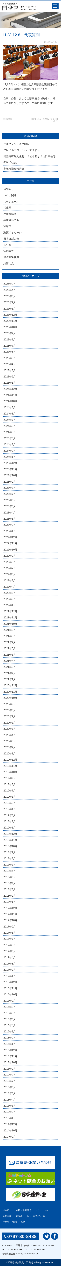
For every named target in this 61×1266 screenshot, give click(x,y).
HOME (5, 1210)
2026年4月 (9, 290)
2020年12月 (10, 685)
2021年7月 (9, 642)
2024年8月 (9, 413)
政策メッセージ (12, 232)
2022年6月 (9, 574)
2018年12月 (10, 834)
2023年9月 (9, 481)
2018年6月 (9, 871)
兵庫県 (7, 207)
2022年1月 (9, 605)
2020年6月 (9, 722)
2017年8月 (9, 932)
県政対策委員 (11, 257)
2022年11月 (10, 543)
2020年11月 (10, 691)
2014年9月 (9, 1136)
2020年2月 (9, 747)
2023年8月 (9, 487)
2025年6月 (9, 351)
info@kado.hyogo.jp (28, 1253)
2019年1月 (9, 827)
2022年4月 (9, 586)
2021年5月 (9, 654)
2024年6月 (9, 426)
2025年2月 (9, 376)
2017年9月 (9, 926)
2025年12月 (10, 314)
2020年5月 (9, 728)
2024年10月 (10, 401)
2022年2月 (9, 599)
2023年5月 (9, 506)
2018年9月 (9, 852)
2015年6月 (9, 1087)
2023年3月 (9, 518)
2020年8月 (9, 710)
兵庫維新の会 (11, 220)
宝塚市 (7, 226)
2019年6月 (9, 796)
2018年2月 (9, 895)
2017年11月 (10, 914)
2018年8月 (9, 858)
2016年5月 (9, 1019)
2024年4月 (9, 438)
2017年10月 (10, 920)
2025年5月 (9, 358)
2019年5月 (9, 803)
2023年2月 (9, 524)
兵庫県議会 (9, 214)
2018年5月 (9, 877)
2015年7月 (9, 1081)
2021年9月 (9, 630)
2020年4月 (9, 735)
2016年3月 (9, 1031)
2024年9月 (9, 407)
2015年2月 (9, 1112)
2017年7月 (9, 938)
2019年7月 (9, 790)
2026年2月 (9, 302)
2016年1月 (9, 1044)
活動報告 (8, 251)
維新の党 (8, 263)
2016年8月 (9, 1007)
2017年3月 (9, 963)
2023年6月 (9, 500)
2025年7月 (9, 345)
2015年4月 (9, 1099)
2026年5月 (9, 283)
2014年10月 (10, 1130)
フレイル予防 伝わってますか (21, 150)
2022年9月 (9, 555)
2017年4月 (9, 957)
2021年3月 (9, 667)
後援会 (19, 1216)
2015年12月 (10, 1050)
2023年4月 (9, 512)
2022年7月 (9, 568)
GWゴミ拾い (10, 162)
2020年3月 (9, 741)
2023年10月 (10, 475)
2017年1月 (9, 976)
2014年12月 (10, 1124)
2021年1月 (9, 679)
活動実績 (7, 1216)
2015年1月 (9, 1118)
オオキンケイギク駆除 (16, 144)
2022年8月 (9, 562)
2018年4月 (9, 883)
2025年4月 (9, 364)
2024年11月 (10, 395)
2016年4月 (9, 1025)
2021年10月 (10, 623)
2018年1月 (9, 901)
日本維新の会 (11, 238)
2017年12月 (10, 908)
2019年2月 (9, 821)
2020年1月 (9, 753)
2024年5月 (9, 432)
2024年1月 (9, 457)
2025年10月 (10, 327)
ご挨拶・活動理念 (22, 1210)
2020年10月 (10, 698)
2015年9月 (9, 1068)
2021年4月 (9, 660)
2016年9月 (9, 1000)
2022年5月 (9, 580)
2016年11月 (10, 988)
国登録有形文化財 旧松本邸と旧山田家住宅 (29, 156)
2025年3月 (9, 370)
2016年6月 (9, 1013)
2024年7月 (9, 420)
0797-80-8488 (15, 1249)
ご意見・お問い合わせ (13, 1222)
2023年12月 (10, 463)
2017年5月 (9, 951)
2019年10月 (10, 772)
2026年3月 (9, 296)
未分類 (7, 245)
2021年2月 (9, 673)
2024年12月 (10, 389)
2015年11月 (10, 1056)
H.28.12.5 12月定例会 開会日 (44, 120)
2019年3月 (9, 815)
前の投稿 (7, 119)
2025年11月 (10, 321)
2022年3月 (9, 593)
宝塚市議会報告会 (13, 168)
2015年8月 (9, 1074)
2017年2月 (9, 969)
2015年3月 (9, 1105)
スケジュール (11, 201)
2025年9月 (9, 333)
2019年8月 (9, 784)
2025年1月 (9, 382)
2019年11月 (10, 766)
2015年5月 (9, 1093)
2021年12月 (10, 611)
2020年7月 (9, 716)
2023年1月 (9, 531)
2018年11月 (10, 840)
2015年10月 (10, 1062)
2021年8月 (9, 636)
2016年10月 (10, 994)
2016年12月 (10, 982)
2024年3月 (9, 444)
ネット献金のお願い (37, 1216)
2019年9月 (9, 778)
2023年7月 (9, 494)
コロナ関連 (9, 195)
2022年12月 (10, 537)
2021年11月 (10, 617)
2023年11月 (10, 469)
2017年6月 (9, 945)
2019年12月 (10, 759)
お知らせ (8, 189)
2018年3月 (9, 889)
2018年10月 (10, 846)
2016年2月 (9, 1037)
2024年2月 (9, 450)
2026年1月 (9, 308)
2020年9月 (9, 704)
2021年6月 (9, 648)
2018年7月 (9, 864)
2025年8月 (9, 339)
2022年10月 (10, 549)
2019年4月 (9, 809)
